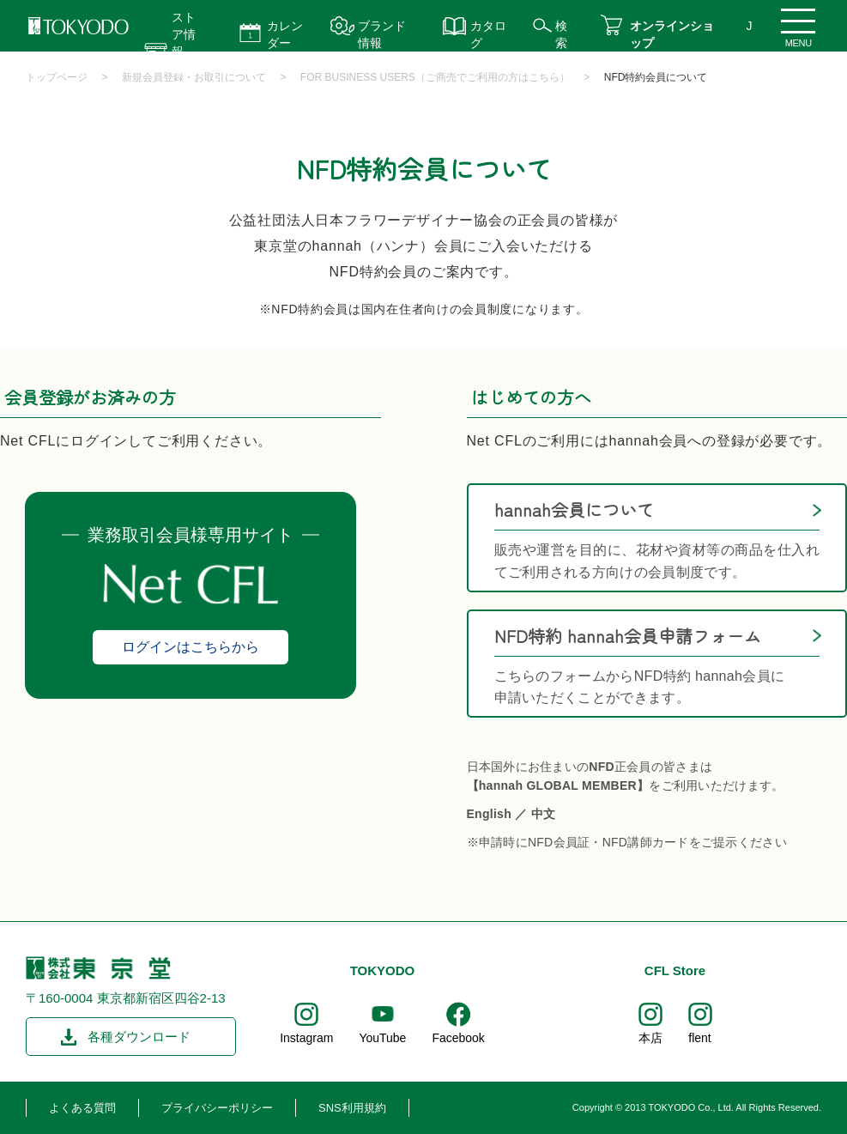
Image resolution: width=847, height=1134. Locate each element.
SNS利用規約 (352, 1107)
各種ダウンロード (139, 1036)
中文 (543, 814)
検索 (561, 34)
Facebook (458, 1038)
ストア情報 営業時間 (184, 51)
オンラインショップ (672, 34)
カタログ (488, 34)
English (489, 814)
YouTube (382, 1038)
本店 (650, 1038)
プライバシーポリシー (217, 1107)
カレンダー (285, 34)
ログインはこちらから (190, 647)
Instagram (306, 1038)
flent (699, 1038)
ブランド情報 (382, 34)
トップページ (57, 77)
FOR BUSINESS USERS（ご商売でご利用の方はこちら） (435, 77)
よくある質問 (82, 1107)
